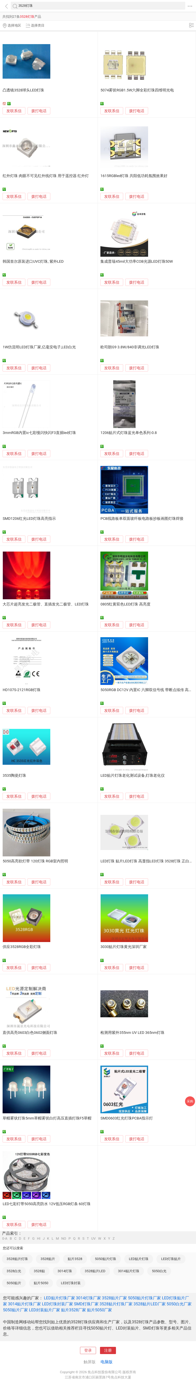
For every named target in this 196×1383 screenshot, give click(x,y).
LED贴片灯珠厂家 (59, 1298)
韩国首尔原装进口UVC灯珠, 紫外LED (33, 261)
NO (63, 1238)
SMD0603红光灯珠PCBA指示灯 (126, 1118)
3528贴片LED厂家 (150, 1304)
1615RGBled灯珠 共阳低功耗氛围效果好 (133, 176)
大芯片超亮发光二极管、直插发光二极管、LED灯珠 (46, 604)
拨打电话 (39, 111)
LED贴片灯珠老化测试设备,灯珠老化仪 (132, 775)
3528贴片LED (95, 1271)
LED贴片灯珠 (138, 1259)
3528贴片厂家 (114, 1298)
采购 (190, 1101)
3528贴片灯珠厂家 (116, 1304)
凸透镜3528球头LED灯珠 (23, 90)
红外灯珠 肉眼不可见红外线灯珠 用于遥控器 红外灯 (46, 176)
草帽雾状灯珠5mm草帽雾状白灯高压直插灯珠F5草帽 (47, 1118)
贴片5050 (41, 1283)
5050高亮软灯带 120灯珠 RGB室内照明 (35, 861)
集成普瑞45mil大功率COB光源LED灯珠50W (136, 261)
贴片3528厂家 (73, 1310)
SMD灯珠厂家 (86, 1304)
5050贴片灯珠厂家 (144, 1298)
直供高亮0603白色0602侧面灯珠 (30, 1032)
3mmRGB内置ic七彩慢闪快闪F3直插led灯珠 (39, 433)
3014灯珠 (64, 1271)
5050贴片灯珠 (105, 1259)
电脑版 (107, 1361)
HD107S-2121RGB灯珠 (21, 690)
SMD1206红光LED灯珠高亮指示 (29, 518)
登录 (88, 1350)
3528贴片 (48, 1259)
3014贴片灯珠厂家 (24, 1304)
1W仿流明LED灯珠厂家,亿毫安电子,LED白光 (39, 347)
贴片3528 (75, 1259)
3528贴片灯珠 (17, 1259)
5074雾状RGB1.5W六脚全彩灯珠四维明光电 (137, 90)
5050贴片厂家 (15, 1310)
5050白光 (159, 1271)
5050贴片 (14, 1283)
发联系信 (14, 111)
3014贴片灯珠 (128, 1271)
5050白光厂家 (179, 1304)
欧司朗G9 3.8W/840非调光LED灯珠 (129, 347)
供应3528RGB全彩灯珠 (22, 947)
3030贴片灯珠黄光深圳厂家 (123, 947)
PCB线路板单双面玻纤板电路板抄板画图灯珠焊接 (141, 518)
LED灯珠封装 (70, 1283)
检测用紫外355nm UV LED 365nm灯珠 (132, 1032)
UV (93, 1238)
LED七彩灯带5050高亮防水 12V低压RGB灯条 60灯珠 (46, 1204)
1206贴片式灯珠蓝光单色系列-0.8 (128, 433)
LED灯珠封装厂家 (57, 1304)
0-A (4, 1238)
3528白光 (14, 1271)
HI (38, 1238)
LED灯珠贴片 (171, 1259)
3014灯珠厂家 (88, 1298)
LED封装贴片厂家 (44, 1310)
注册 (108, 1350)
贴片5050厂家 (99, 1310)
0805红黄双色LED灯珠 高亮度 (125, 604)
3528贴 (39, 1271)
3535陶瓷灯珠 (14, 775)
